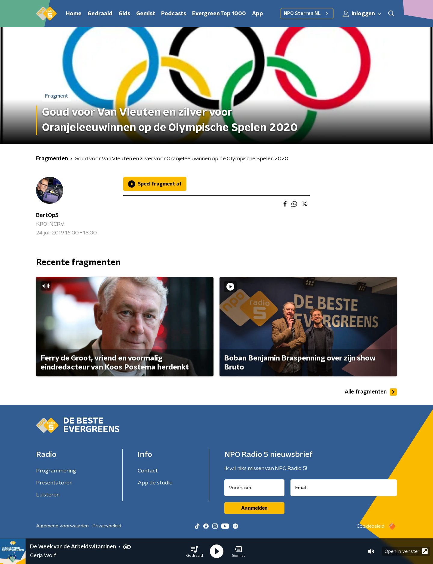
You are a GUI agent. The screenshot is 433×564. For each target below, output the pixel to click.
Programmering (56, 471)
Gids (124, 14)
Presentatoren (54, 483)
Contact (148, 471)
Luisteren (48, 495)
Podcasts (173, 14)
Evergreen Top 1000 (219, 14)
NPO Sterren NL (307, 14)
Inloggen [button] (362, 14)
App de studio (155, 483)
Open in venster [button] (406, 551)
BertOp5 (47, 215)
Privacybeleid (106, 525)
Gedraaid (100, 14)
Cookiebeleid (370, 526)
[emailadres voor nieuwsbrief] (343, 487)
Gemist (145, 14)
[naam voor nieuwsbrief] (254, 487)
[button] (194, 551)
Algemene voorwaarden (62, 525)
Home (73, 14)
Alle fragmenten (371, 392)
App (257, 14)
